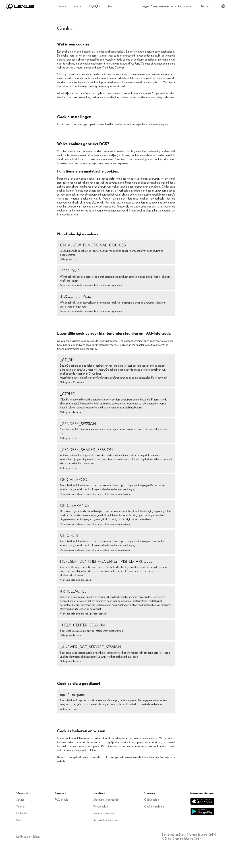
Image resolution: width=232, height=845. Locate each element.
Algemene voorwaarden (106, 799)
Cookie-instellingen (154, 806)
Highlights (21, 813)
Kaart (19, 820)
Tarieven (20, 806)
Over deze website (103, 813)
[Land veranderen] (223, 6)
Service (20, 799)
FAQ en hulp (61, 799)
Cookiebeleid (151, 799)
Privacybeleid (100, 806)
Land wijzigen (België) (28, 836)
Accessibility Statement (105, 820)
